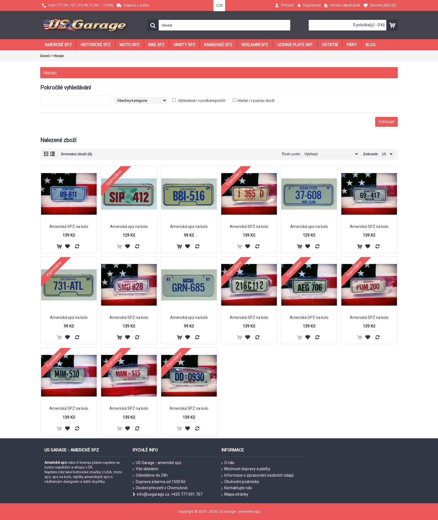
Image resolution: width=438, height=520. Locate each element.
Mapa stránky (234, 494)
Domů (45, 56)
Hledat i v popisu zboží (255, 100)
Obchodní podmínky (240, 481)
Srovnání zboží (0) (76, 154)
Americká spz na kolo (129, 226)
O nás (227, 462)
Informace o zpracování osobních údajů (257, 475)
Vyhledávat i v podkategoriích (201, 100)
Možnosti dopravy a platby (245, 469)
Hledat (58, 56)
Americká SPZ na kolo (68, 226)
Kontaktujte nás (236, 488)
